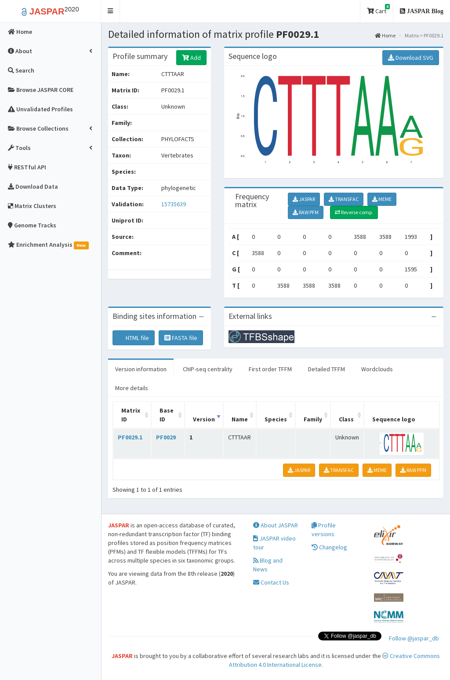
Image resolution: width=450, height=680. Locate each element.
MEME (382, 199)
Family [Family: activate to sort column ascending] (313, 419)
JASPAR (304, 199)
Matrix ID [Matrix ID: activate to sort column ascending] (130, 414)
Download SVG (410, 58)
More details (131, 388)
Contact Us (271, 582)
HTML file (133, 338)
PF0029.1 (130, 437)
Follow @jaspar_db (414, 638)
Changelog (329, 547)
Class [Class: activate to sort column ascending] (346, 419)
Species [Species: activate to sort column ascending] (276, 419)
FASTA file (180, 338)
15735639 (173, 204)
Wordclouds (377, 369)
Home (385, 35)
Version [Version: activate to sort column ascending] (204, 419)
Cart (378, 9)
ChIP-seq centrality (207, 369)
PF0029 (166, 437)
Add (191, 58)
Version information (141, 369)
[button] (110, 11)
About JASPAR (275, 525)
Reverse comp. (354, 212)
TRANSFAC (344, 199)
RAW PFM (306, 212)
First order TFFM (270, 369)
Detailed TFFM (326, 369)
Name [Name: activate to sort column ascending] (240, 419)
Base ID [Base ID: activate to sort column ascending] (167, 414)
